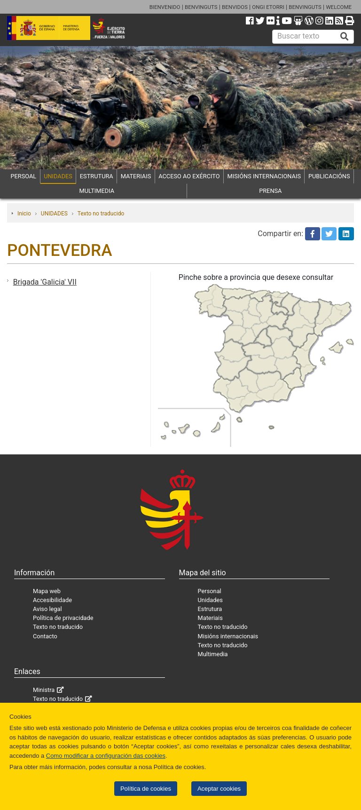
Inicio (24, 213)
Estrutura (210, 608)
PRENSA (270, 190)
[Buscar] (344, 36)
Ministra (44, 689)
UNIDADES (58, 176)
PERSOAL (23, 176)
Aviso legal (47, 608)
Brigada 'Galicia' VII (45, 282)
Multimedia (213, 654)
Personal (209, 591)
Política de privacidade (63, 617)
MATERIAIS (136, 176)
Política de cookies (145, 788)
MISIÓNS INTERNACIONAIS (264, 176)
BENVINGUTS (201, 7)
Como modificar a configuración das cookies (105, 755)
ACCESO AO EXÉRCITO (189, 176)
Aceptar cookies (219, 788)
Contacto (45, 636)
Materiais (210, 617)
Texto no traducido (101, 213)
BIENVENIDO (164, 7)
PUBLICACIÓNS (329, 176)
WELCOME (339, 7)
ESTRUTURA (96, 176)
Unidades (210, 600)
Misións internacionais (228, 636)
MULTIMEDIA (97, 190)
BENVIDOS (235, 7)
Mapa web (47, 591)
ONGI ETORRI (268, 7)
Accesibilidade (52, 600)
